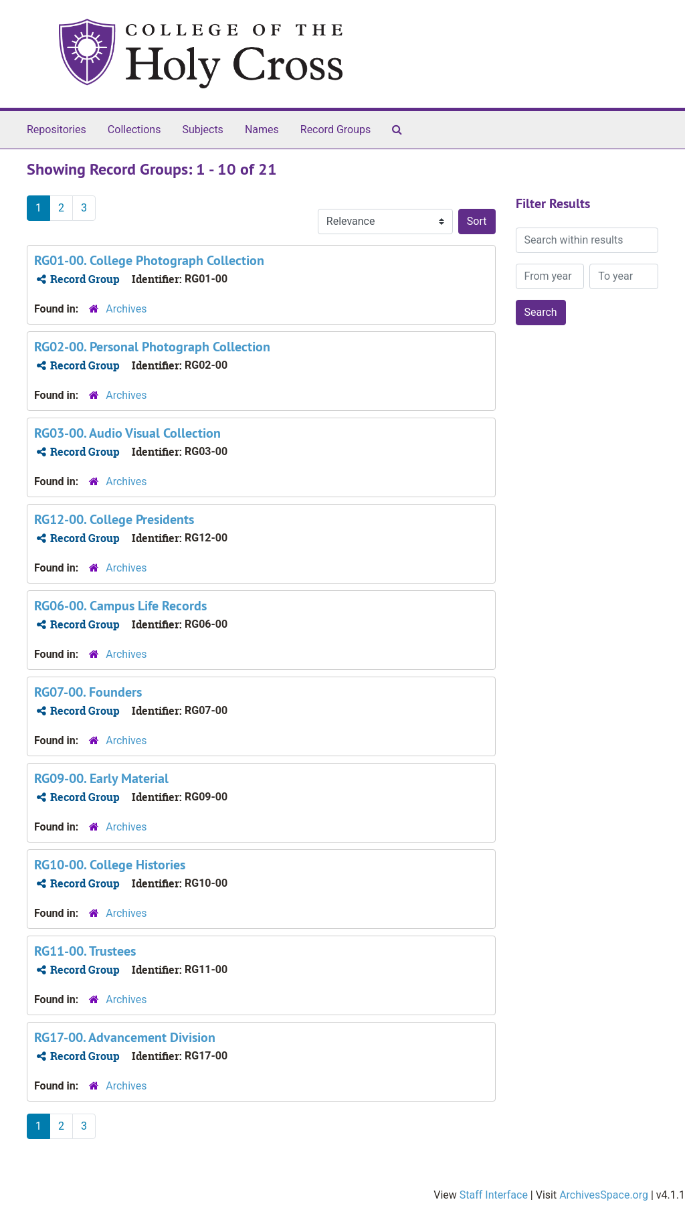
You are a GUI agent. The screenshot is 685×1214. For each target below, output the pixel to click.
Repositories (56, 129)
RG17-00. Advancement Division (124, 1037)
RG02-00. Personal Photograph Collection (152, 346)
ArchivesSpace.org (603, 1195)
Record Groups (335, 129)
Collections (134, 129)
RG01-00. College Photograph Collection (149, 260)
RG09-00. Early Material (101, 778)
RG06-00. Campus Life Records (120, 605)
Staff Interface (494, 1195)
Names (262, 129)
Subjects (202, 129)
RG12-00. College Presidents (114, 519)
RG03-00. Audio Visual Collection (127, 433)
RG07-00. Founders (88, 692)
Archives (126, 308)
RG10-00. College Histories (109, 864)
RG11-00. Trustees (85, 951)
